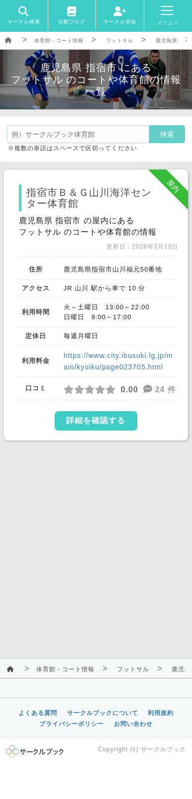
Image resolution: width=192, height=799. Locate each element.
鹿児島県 (167, 40)
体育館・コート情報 (59, 40)
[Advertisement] (96, 547)
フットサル (119, 40)
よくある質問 (37, 713)
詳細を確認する (95, 420)
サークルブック (163, 749)
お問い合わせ (133, 723)
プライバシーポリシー (71, 723)
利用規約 (161, 713)
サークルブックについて (102, 713)
